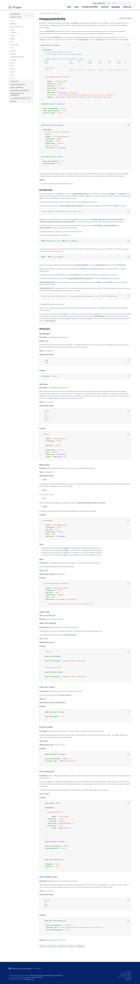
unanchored (43, 737)
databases (13, 24)
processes (13, 60)
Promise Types (15, 17)
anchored (54, 631)
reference (42, 946)
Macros (13, 101)
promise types (80, 946)
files (11, 42)
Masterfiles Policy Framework (17, 94)
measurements (14, 45)
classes (12, 30)
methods (13, 51)
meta (11, 48)
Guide (76, 7)
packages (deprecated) (17, 57)
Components (15, 14)
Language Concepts (17, 84)
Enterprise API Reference (19, 90)
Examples (105, 7)
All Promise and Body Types (20, 98)
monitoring (71, 946)
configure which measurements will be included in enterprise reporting (100, 222)
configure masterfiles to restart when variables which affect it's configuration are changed (83, 275)
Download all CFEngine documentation (20, 968)
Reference (116, 7)
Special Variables (16, 87)
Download (127, 7)
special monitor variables (47, 284)
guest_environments (16, 27)
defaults (12, 39)
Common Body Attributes (54, 619)
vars (11, 78)
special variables (90, 202)
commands (13, 33)
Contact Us (128, 979)
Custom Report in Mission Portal (71, 231)
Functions (14, 81)
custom (12, 36)
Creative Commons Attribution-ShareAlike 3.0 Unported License (45, 975)
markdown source (29, 979)
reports (12, 63)
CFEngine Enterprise (90, 7)
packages (13, 54)
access (12, 21)
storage (12, 72)
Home (69, 7)
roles (11, 66)
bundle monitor (51, 946)
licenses (27, 977)
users (11, 75)
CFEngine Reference (45, 13)
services (12, 69)
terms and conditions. (37, 977)
